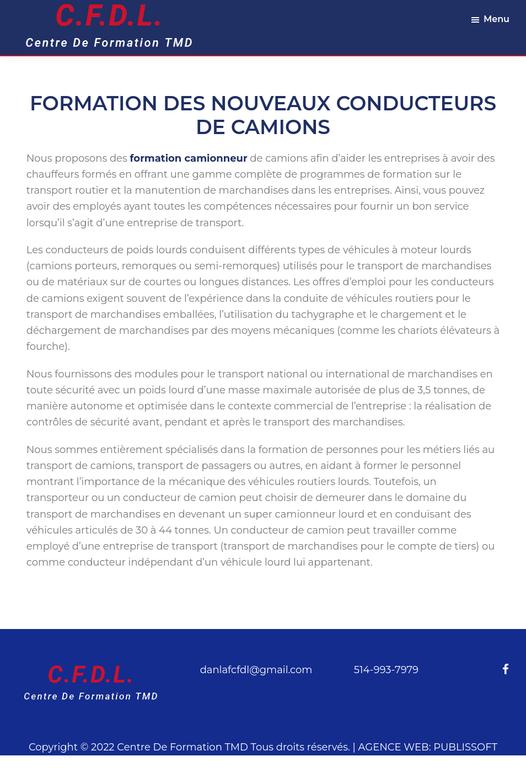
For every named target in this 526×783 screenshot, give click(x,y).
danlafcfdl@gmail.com (256, 670)
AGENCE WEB (393, 747)
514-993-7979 (386, 670)
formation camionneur (189, 158)
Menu (496, 19)
